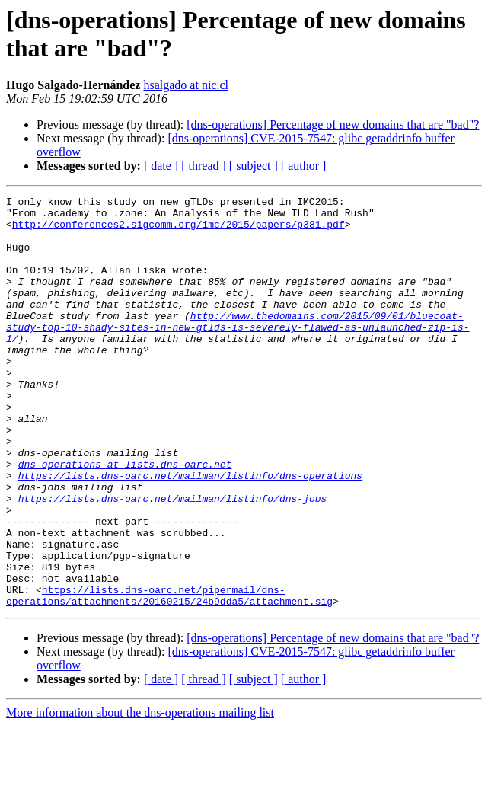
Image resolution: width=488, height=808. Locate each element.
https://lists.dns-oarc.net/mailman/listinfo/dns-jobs (172, 560)
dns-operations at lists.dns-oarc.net (125, 518)
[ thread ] (203, 165)
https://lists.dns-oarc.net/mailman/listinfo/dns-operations (190, 532)
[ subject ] (253, 165)
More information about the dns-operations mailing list (140, 794)
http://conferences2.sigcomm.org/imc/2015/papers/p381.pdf (178, 231)
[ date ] (161, 165)
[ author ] (304, 165)
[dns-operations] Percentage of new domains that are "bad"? (333, 124)
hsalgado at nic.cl (185, 84)
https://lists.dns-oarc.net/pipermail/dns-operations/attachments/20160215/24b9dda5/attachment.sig (169, 676)
